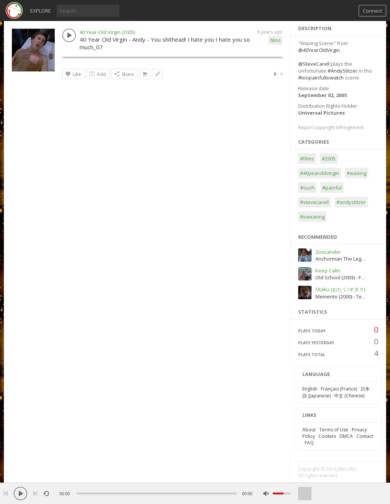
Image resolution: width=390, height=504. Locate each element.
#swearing (312, 216)
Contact (364, 436)
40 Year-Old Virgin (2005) (107, 32)
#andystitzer (351, 202)
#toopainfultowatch (321, 77)
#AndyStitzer (342, 70)
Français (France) (339, 389)
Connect (372, 10)
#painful (332, 187)
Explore (40, 10)
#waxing (356, 173)
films (275, 40)
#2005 (329, 158)
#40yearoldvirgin (319, 173)
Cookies (327, 436)
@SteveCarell (314, 63)
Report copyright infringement (331, 127)
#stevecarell (314, 202)
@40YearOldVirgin (319, 50)
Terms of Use (333, 429)
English (309, 389)
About (309, 429)
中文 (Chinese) (349, 395)
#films (307, 158)
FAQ (309, 442)
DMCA (346, 436)
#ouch (307, 187)
